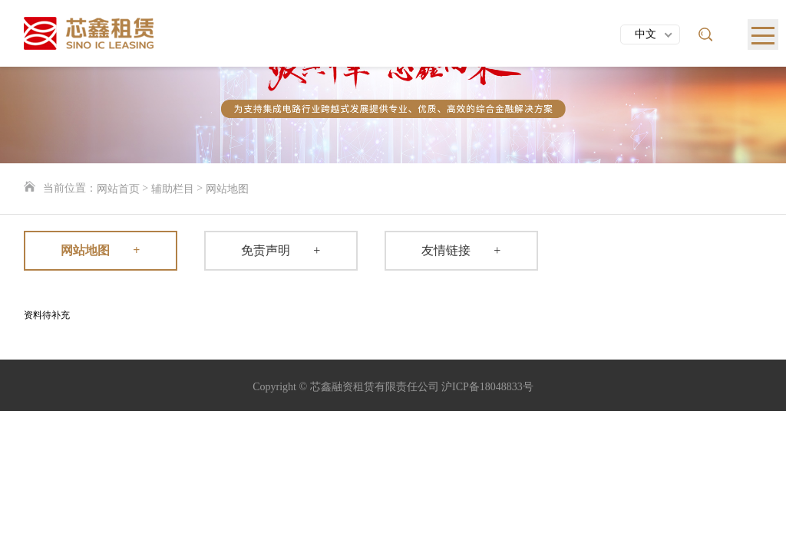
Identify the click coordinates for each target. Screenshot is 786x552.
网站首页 (118, 189)
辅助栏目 (172, 189)
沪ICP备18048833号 (487, 387)
